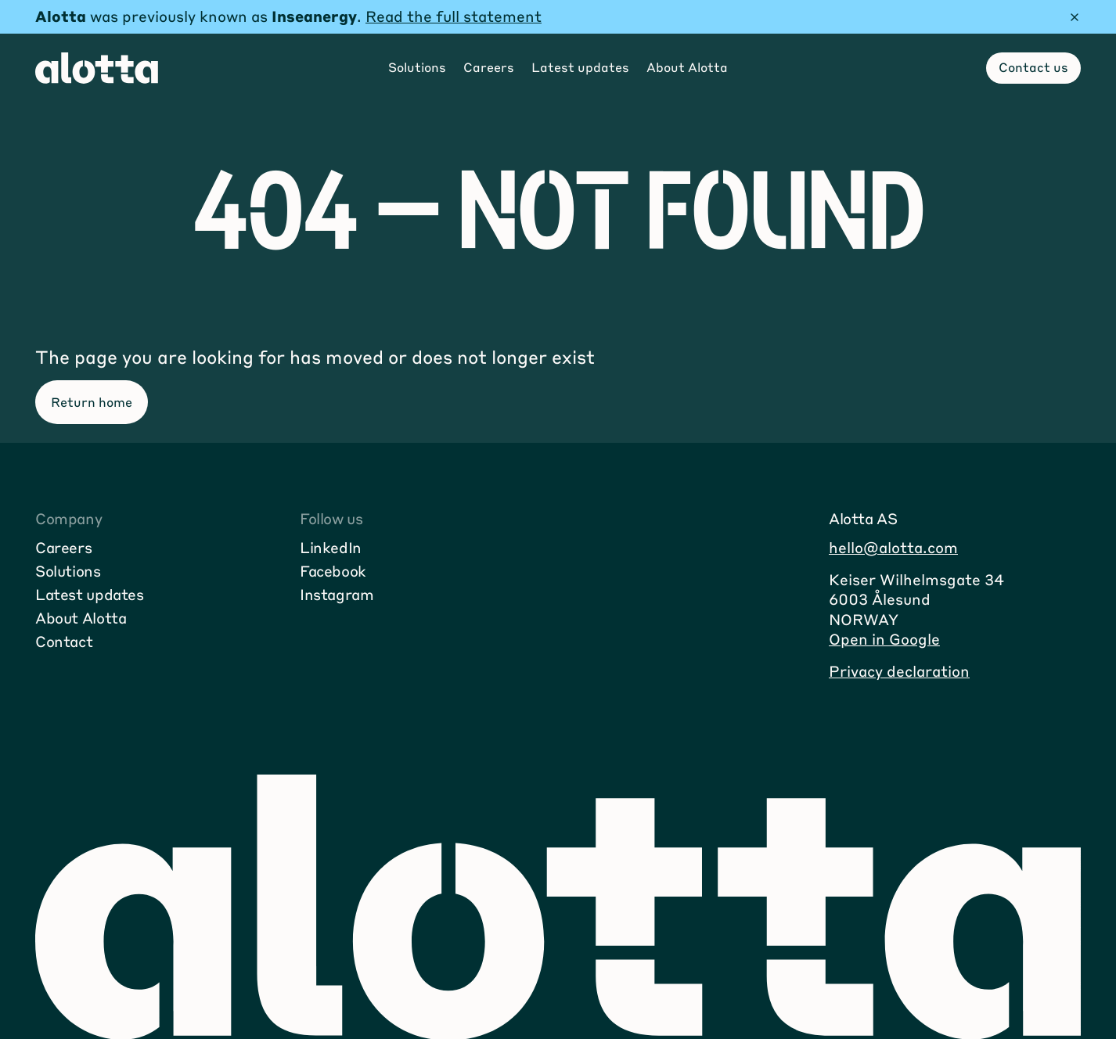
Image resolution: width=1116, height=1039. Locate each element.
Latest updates (89, 594)
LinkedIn (331, 547)
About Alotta (80, 617)
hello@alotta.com (893, 547)
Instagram (337, 594)
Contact (63, 641)
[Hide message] (1074, 17)
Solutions (68, 571)
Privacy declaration (899, 671)
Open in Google (884, 639)
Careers (63, 547)
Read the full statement (453, 16)
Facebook (333, 571)
